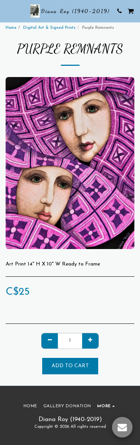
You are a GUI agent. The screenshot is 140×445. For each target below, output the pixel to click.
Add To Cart (70, 366)
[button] (8, 10)
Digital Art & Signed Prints (49, 28)
